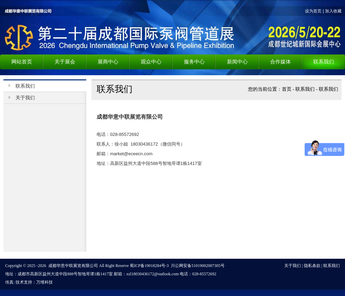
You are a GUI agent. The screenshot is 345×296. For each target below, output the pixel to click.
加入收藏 (333, 11)
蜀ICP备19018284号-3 (149, 265)
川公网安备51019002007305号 (198, 265)
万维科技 (44, 282)
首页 (287, 89)
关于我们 (25, 97)
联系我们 (305, 89)
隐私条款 (312, 265)
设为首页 (313, 11)
